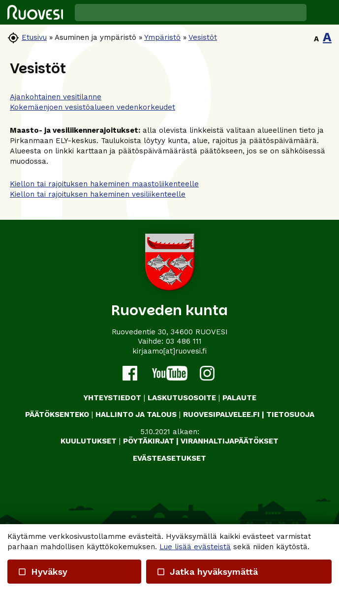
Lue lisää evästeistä (195, 546)
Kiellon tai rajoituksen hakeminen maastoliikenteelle (104, 183)
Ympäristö (162, 37)
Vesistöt (202, 37)
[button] (323, 12)
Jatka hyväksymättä (207, 571)
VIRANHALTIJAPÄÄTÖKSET (229, 441)
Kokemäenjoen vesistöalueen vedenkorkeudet (92, 107)
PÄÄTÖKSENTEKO (57, 414)
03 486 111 (184, 341)
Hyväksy (42, 571)
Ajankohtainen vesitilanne (55, 96)
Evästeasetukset (169, 458)
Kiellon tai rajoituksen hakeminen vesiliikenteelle (97, 194)
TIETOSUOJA (290, 414)
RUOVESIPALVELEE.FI (221, 414)
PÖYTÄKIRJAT (148, 441)
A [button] (316, 38)
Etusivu (34, 37)
